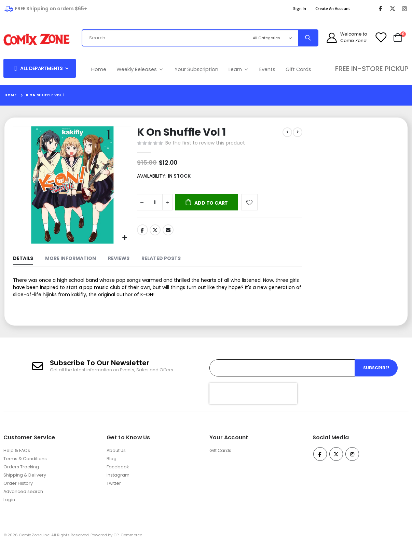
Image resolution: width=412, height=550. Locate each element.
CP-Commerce (127, 537)
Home (98, 69)
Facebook (141, 231)
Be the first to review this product (204, 143)
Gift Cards (298, 69)
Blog (111, 461)
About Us (116, 453)
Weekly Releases (140, 69)
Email (167, 231)
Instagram (118, 477)
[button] (124, 237)
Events (267, 69)
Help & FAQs (16, 453)
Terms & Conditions (25, 461)
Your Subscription (196, 69)
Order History (18, 486)
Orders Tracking (21, 469)
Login (9, 502)
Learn (239, 69)
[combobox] (167, 38)
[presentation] (253, 396)
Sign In (299, 8)
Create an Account (332, 8)
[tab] (23, 259)
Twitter (154, 231)
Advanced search (23, 494)
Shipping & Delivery (24, 477)
